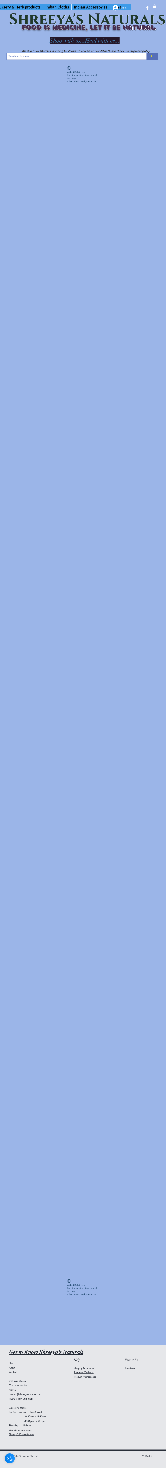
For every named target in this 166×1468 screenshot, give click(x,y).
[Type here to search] (74, 56)
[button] (154, 6)
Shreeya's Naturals (87, 20)
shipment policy (140, 51)
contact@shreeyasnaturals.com (25, 1394)
